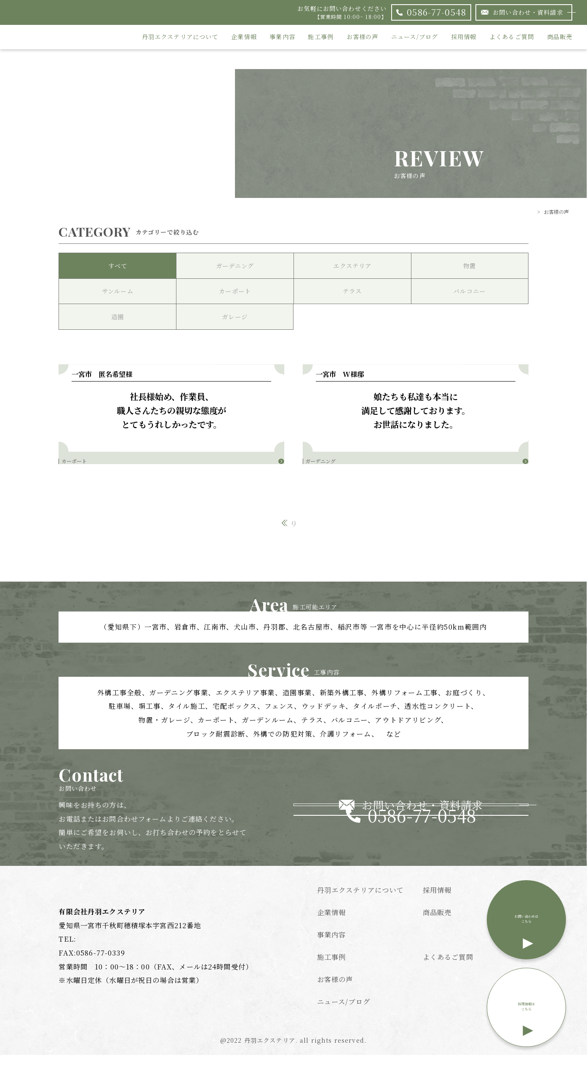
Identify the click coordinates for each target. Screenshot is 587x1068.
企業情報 (244, 37)
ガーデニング (235, 266)
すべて (117, 266)
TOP (528, 212)
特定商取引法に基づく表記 (466, 946)
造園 (117, 316)
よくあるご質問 (511, 37)
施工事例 (321, 37)
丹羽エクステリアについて (180, 37)
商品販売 (560, 37)
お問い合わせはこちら (526, 928)
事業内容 (282, 37)
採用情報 (464, 37)
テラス (352, 291)
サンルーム (117, 291)
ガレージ (235, 316)
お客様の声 (363, 37)
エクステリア (352, 266)
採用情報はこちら (526, 1016)
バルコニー (470, 291)
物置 (469, 266)
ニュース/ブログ (414, 37)
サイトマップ (444, 1013)
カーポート (235, 291)
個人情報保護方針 (451, 991)
